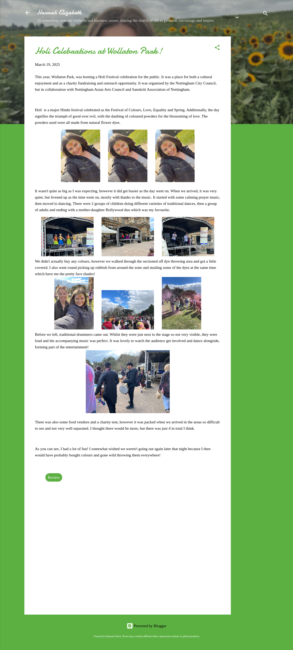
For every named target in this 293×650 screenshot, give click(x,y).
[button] (217, 48)
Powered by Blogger (146, 626)
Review (54, 477)
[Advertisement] (252, 115)
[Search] (265, 14)
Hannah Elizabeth (59, 12)
